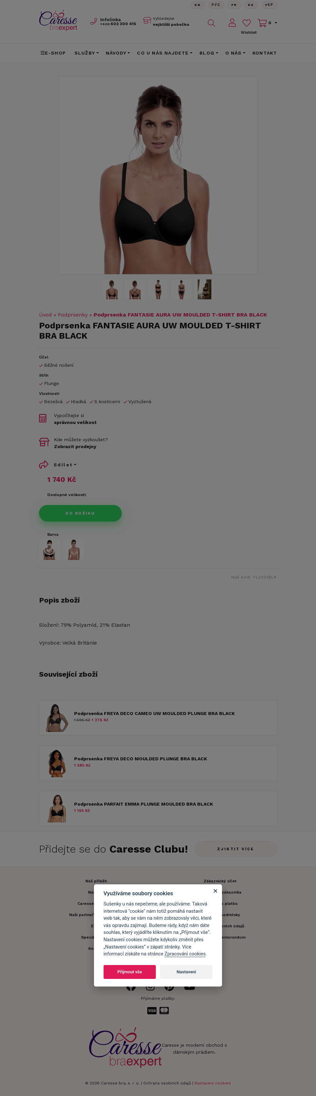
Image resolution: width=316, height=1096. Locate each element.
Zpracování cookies (184, 954)
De (251, 5)
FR (234, 5)
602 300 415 (118, 23)
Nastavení (186, 971)
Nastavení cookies (213, 1083)
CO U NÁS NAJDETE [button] (163, 53)
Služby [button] (84, 53)
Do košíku (80, 513)
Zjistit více (235, 849)
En (198, 5)
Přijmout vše (129, 971)
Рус (216, 5)
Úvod (45, 315)
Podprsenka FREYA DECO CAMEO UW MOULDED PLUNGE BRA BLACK (154, 713)
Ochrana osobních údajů (167, 1083)
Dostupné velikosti (66, 494)
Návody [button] (116, 53)
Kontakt (264, 53)
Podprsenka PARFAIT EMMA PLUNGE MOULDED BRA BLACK (143, 804)
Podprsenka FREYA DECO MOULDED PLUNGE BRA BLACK (140, 758)
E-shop (53, 53)
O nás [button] (233, 53)
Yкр (269, 5)
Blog (207, 53)
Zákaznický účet (220, 881)
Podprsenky (73, 315)
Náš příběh (96, 881)
